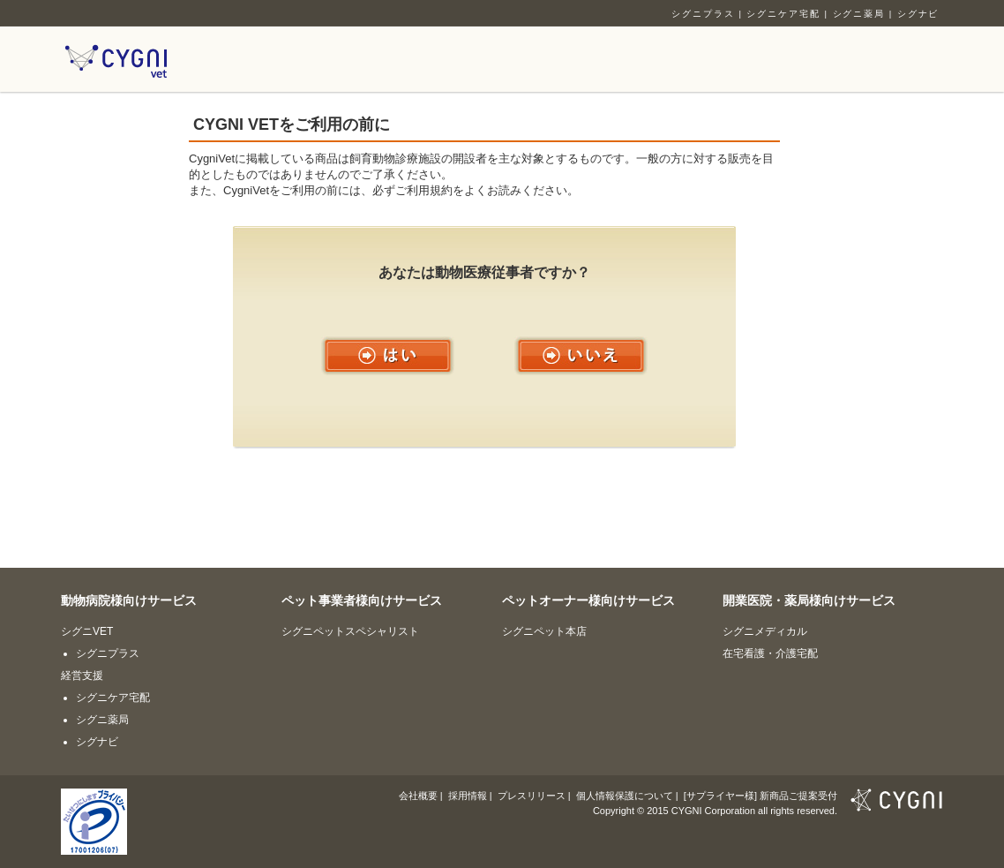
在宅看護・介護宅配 (770, 653)
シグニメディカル (765, 631)
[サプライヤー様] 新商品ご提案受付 (760, 795)
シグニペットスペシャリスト (350, 631)
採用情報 (467, 795)
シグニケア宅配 (783, 14)
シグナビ (918, 14)
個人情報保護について (624, 795)
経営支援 (82, 675)
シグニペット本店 (544, 631)
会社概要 (418, 795)
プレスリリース (532, 795)
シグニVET (87, 631)
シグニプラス (703, 14)
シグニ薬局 (859, 14)
